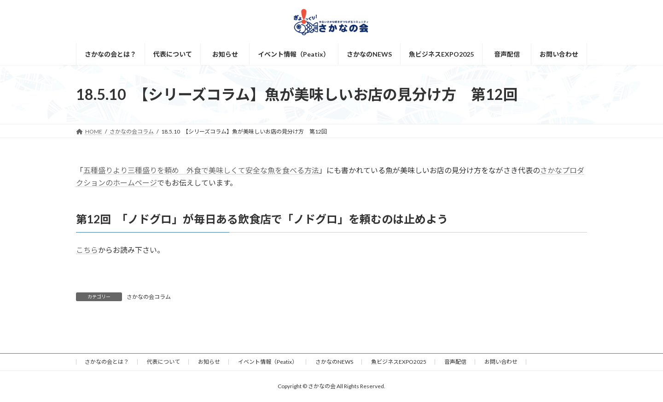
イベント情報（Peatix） (267, 361)
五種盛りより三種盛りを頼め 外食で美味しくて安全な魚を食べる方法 (201, 170)
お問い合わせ (501, 361)
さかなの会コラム (149, 296)
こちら (87, 249)
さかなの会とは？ (107, 361)
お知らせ (209, 361)
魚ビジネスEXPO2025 (398, 361)
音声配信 (455, 361)
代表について (163, 361)
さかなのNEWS (334, 361)
